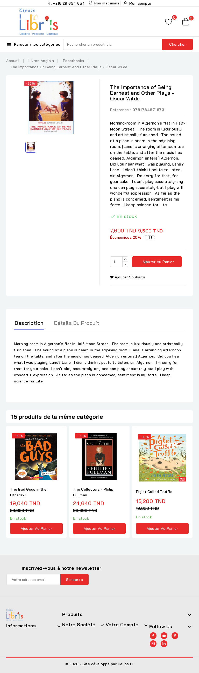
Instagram (153, 643)
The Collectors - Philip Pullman (93, 492)
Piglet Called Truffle (154, 491)
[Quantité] (116, 261)
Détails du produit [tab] (76, 323)
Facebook (153, 635)
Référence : (120, 109)
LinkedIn (164, 643)
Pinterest (175, 635)
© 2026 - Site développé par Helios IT (99, 664)
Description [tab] (29, 323)
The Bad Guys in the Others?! (28, 492)
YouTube (164, 635)
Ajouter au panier (157, 261)
